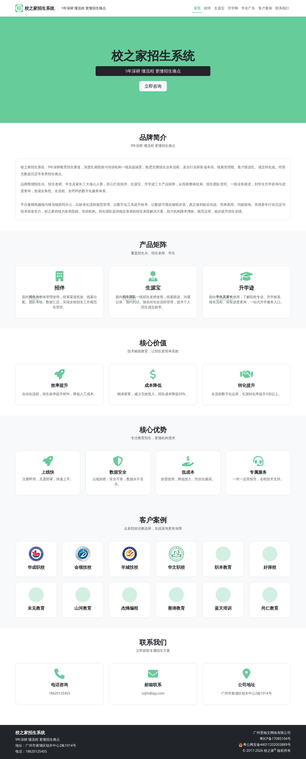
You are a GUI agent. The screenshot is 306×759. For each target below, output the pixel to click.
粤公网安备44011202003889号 (266, 744)
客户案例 (265, 8)
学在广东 (248, 8)
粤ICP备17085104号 (275, 738)
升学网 (233, 8)
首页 (197, 8)
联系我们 (282, 8)
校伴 (207, 8)
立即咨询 (153, 86)
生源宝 (219, 8)
